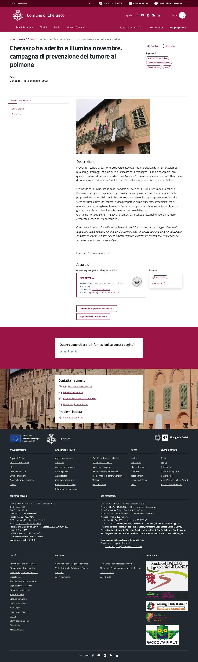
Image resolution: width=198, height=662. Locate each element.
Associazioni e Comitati (171, 484)
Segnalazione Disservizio (21, 585)
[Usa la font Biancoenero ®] (111, 3)
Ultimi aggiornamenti (19, 620)
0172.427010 (19, 507)
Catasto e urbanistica (65, 480)
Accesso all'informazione (130, 27)
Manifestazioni (137, 467)
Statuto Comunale (18, 598)
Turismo (96, 480)
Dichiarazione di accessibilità (22, 568)
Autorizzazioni (61, 475)
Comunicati (136, 462)
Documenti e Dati (18, 471)
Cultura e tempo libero (65, 484)
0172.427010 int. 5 (101, 289)
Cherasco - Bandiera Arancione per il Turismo (120, 568)
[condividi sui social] (153, 46)
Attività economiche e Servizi (174, 480)
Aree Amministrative (19, 462)
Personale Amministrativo (22, 480)
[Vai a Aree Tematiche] (138, 3)
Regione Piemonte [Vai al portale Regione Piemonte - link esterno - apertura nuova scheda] (19, 3)
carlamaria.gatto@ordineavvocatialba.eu (123, 546)
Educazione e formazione (66, 489)
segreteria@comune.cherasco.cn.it (103, 292)
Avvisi (133, 484)
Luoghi (164, 462)
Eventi (164, 458)
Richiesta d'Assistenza (20, 590)
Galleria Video (167, 475)
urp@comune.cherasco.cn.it (28, 523)
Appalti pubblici (62, 471)
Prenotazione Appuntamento (23, 581)
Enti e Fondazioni (18, 475)
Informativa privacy (19, 603)
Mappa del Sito (17, 629)
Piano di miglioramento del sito (24, 572)
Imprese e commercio (102, 462)
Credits (13, 616)
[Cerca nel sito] (182, 15)
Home (12, 39)
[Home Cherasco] (38, 15)
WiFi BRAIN (105, 576)
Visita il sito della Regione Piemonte (71, 563)
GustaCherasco (107, 572)
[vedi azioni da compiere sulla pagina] (168, 46)
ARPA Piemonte (62, 576)
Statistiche (15, 625)
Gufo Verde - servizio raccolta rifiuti (116, 563)
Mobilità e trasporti (101, 467)
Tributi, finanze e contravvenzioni (107, 475)
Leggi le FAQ (15, 576)
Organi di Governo (18, 458)
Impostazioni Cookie (19, 612)
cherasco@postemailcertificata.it (31, 520)
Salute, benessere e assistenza (107, 471)
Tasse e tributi (137, 475)
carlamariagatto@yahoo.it (119, 543)
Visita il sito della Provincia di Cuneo (71, 568)
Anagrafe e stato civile (65, 467)
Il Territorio (166, 467)
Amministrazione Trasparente (23, 563)
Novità (22, 39)
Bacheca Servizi (17, 594)
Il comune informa (139, 480)
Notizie (31, 39)
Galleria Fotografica (170, 471)
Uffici (12, 467)
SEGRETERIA (87, 278)
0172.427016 (20, 510)
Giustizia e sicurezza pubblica (106, 458)
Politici (13, 484)
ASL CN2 (59, 572)
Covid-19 (135, 471)
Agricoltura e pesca (64, 458)
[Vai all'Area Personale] (168, 3)
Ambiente (59, 462)
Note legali (15, 607)
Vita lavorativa (99, 484)
